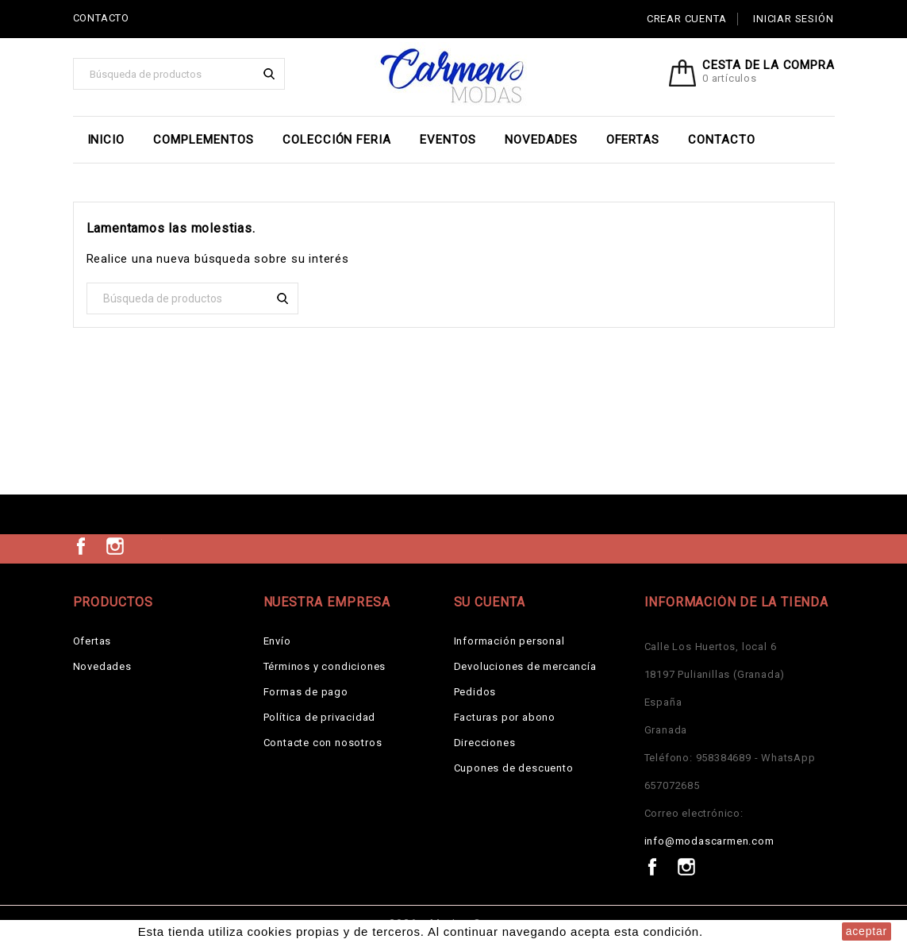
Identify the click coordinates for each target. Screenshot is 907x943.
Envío (277, 641)
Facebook (81, 546)
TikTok (150, 546)
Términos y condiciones (324, 666)
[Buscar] (179, 74)
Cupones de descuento (514, 768)
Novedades (541, 140)
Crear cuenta (687, 19)
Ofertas (633, 140)
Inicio (106, 140)
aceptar (866, 931)
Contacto (721, 140)
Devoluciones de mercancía (525, 666)
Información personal (509, 641)
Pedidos (475, 692)
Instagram (115, 546)
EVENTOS (448, 140)
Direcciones (485, 743)
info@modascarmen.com (709, 841)
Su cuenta (490, 602)
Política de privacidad (319, 717)
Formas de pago (305, 692)
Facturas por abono (504, 717)
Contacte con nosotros (322, 743)
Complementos (203, 140)
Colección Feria (336, 140)
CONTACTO (101, 18)
